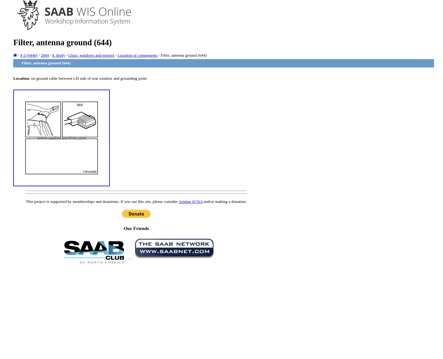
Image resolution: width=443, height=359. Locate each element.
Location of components (138, 55)
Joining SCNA (190, 201)
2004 (45, 55)
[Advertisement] (136, 311)
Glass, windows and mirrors (91, 55)
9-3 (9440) (29, 55)
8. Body (58, 55)
